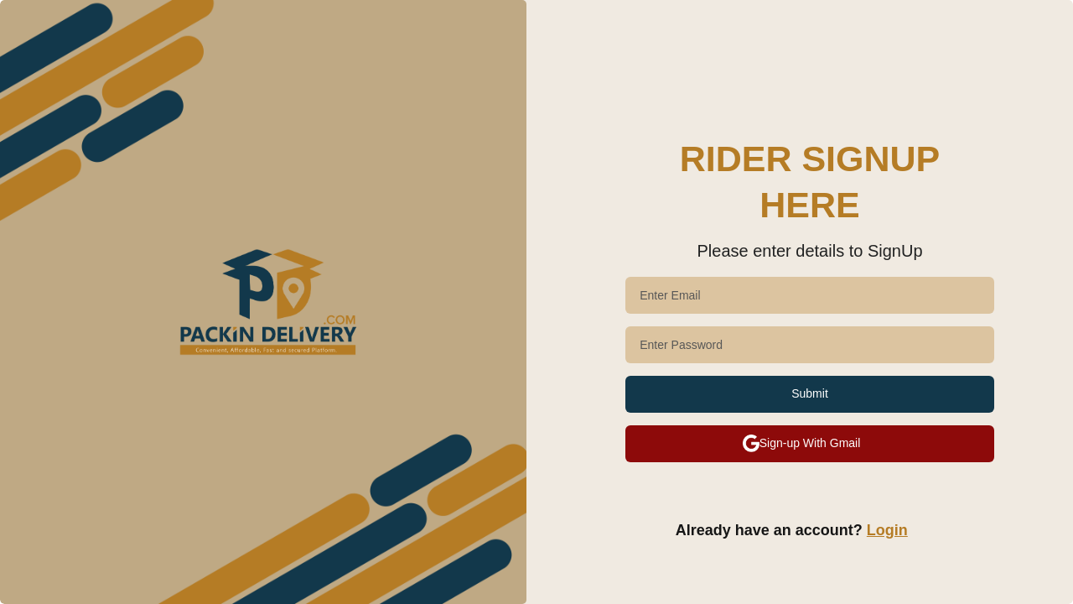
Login (887, 530)
